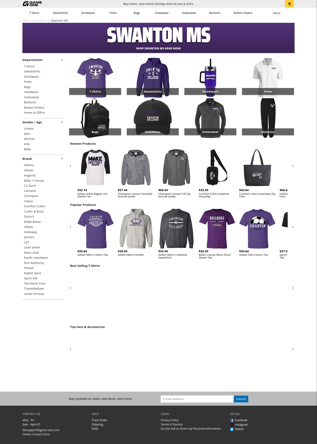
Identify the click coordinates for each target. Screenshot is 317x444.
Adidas (29, 170)
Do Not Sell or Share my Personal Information (191, 428)
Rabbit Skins (32, 273)
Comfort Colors (34, 206)
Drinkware (88, 13)
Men (27, 133)
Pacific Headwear (36, 257)
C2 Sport (30, 185)
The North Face (34, 283)
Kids (27, 144)
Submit (241, 399)
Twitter (237, 429)
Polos (113, 13)
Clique (28, 201)
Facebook (238, 420)
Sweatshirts (60, 13)
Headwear (162, 13)
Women (29, 138)
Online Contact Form (36, 434)
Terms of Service (172, 424)
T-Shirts (34, 13)
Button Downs (243, 13)
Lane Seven (32, 247)
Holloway (30, 232)
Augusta (30, 175)
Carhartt (30, 191)
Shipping (97, 424)
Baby (27, 149)
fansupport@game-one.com (40, 430)
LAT (26, 242)
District (29, 216)
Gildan (28, 226)
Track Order (99, 420)
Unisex (29, 128)
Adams (29, 165)
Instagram (239, 424)
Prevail (29, 268)
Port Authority (34, 263)
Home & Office (34, 112)
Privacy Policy (169, 420)
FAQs (95, 428)
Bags (137, 13)
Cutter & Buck (34, 211)
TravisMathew (34, 288)
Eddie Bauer (32, 221)
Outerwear (189, 13)
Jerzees (29, 237)
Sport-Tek (31, 278)
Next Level (31, 252)
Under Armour (34, 293)
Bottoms (215, 13)
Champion (31, 196)
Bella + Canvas (34, 180)
